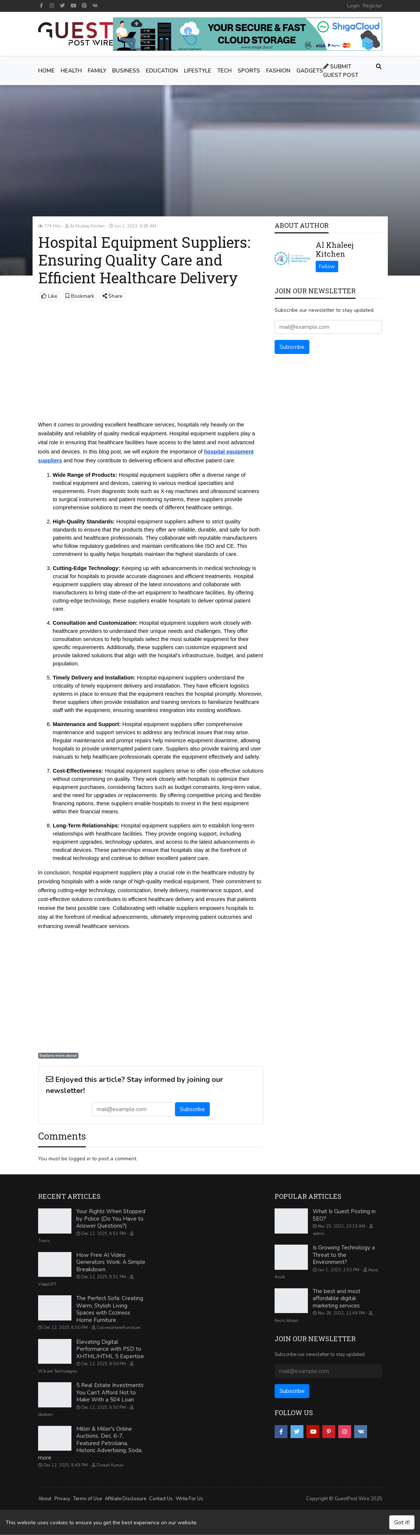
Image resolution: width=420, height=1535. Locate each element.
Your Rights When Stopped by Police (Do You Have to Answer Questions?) (110, 1218)
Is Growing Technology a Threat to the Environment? (344, 1255)
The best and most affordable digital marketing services (336, 1298)
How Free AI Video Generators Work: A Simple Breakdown (110, 1262)
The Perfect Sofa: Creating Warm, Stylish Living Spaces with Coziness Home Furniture (109, 1309)
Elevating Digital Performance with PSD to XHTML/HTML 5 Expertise (110, 1349)
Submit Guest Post (340, 71)
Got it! (402, 1522)
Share (112, 296)
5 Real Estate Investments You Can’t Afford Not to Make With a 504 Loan (110, 1392)
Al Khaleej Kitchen (334, 249)
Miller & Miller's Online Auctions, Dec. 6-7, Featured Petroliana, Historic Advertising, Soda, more (90, 1443)
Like (49, 296)
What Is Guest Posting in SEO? (344, 1215)
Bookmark (79, 296)
